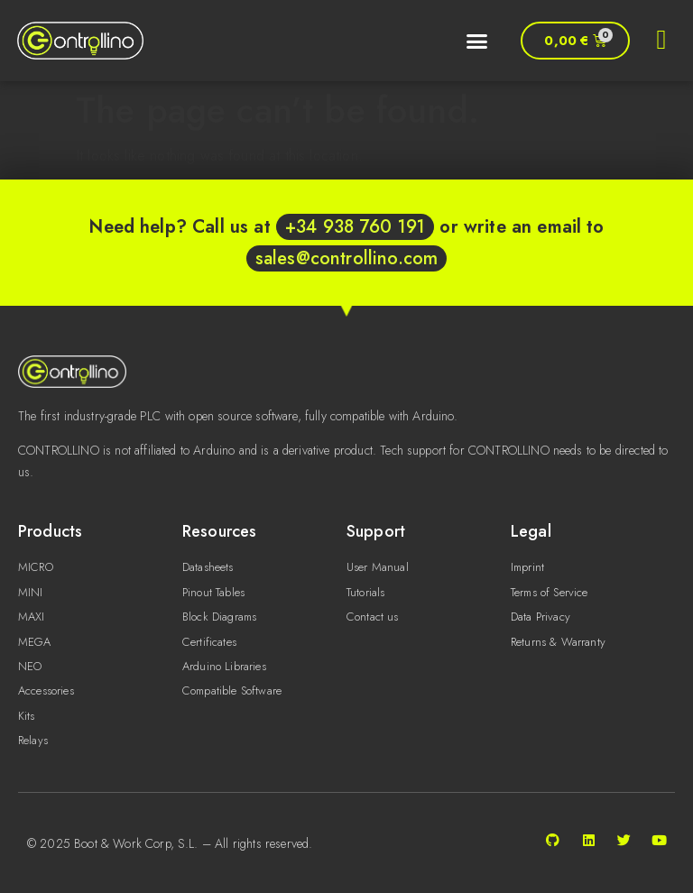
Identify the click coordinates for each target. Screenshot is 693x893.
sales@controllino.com (346, 258)
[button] (473, 40)
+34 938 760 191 (355, 227)
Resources (219, 531)
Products (50, 531)
